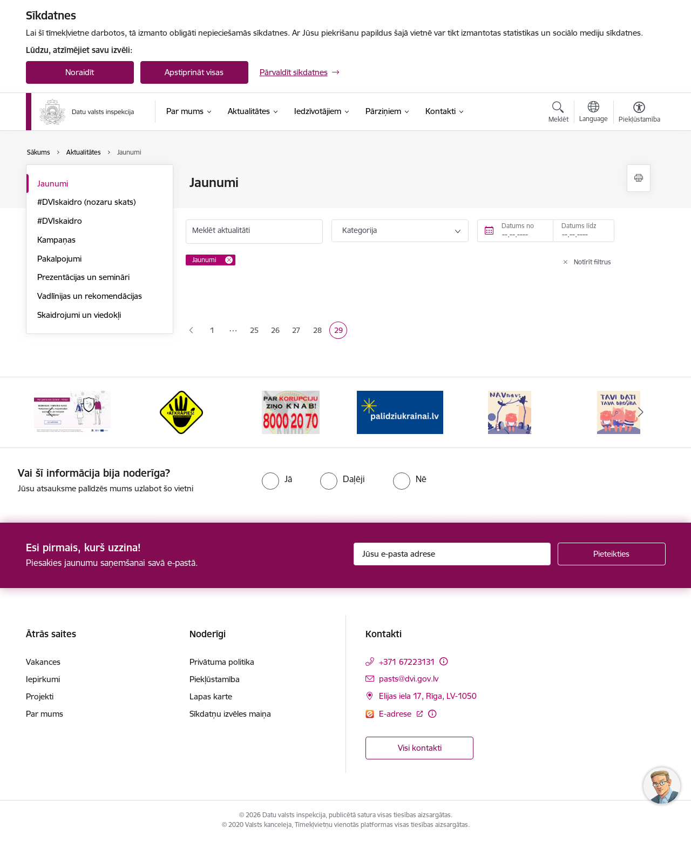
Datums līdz (579, 226)
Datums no (518, 226)
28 (320, 331)
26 (277, 331)
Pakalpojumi (59, 258)
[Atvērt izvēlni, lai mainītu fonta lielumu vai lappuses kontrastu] (639, 113)
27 (298, 331)
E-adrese (396, 714)
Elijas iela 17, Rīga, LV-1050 (428, 696)
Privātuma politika (221, 662)
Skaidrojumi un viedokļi (79, 315)
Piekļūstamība (214, 679)
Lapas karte (210, 696)
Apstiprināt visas (194, 72)
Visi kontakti (420, 748)
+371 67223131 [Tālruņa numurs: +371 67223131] (407, 662)
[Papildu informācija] (443, 661)
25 (256, 331)
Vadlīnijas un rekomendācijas (89, 296)
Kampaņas (56, 240)
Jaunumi (52, 183)
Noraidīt (79, 72)
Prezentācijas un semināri (83, 277)
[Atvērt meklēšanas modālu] (558, 113)
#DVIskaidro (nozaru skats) (86, 202)
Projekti (39, 696)
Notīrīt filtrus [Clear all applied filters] (592, 262)
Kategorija (359, 230)
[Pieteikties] (612, 554)
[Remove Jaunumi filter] (229, 260)
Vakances (43, 662)
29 (341, 331)
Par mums (44, 714)
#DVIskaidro (59, 221)
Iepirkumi (43, 679)
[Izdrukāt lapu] (638, 178)
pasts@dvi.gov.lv (408, 678)
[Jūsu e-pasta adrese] (452, 554)
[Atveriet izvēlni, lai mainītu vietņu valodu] (593, 113)
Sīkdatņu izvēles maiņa (230, 714)
